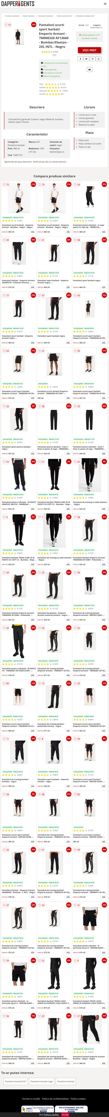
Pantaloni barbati (45, 16)
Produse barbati (12, 16)
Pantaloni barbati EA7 (85, 16)
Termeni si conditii (31, 1098)
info (32, 231)
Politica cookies (78, 1098)
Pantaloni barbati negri (42, 1081)
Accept (65, 1114)
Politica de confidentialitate (55, 1098)
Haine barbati (29, 16)
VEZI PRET (90, 50)
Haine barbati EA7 (64, 16)
